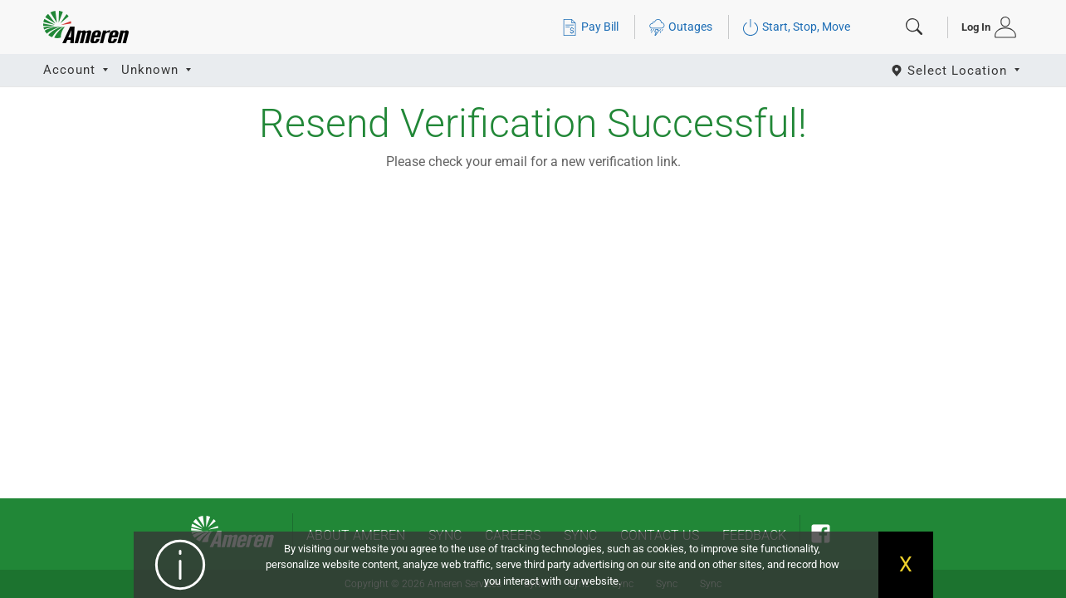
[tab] (983, 27)
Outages (680, 27)
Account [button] (71, 69)
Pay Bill (590, 27)
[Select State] (956, 70)
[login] (983, 27)
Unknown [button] (152, 69)
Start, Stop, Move (796, 27)
